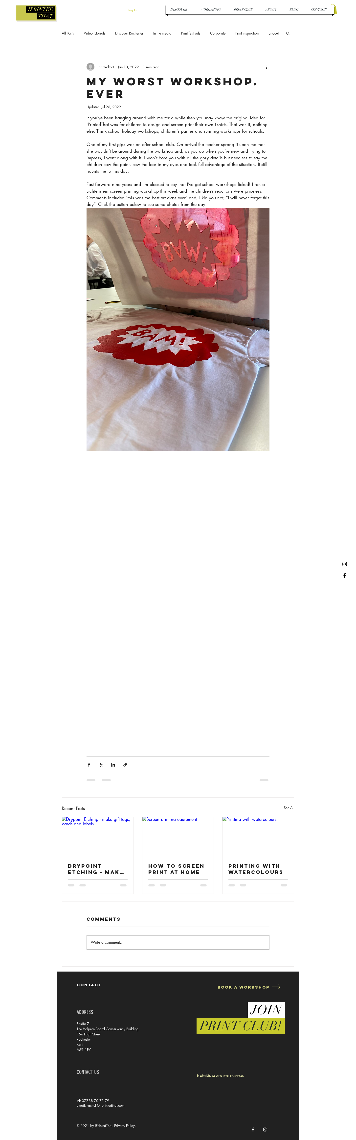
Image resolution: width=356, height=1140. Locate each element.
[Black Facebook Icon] (345, 575)
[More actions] (266, 67)
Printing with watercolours (256, 869)
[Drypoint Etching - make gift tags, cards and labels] (98, 837)
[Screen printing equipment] (178, 837)
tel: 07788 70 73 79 (93, 1100)
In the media (162, 33)
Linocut (273, 33)
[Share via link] (125, 764)
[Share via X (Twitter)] (101, 764)
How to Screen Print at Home (176, 869)
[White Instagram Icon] (265, 1129)
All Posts (68, 33)
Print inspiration (247, 33)
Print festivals (190, 33)
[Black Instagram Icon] (345, 564)
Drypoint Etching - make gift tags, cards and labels (96, 869)
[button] (288, 33)
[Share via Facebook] (89, 764)
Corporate (217, 33)
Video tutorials (94, 33)
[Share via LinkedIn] (113, 764)
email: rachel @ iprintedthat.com (101, 1105)
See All (289, 807)
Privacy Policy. (125, 1125)
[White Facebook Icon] (253, 1129)
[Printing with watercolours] (258, 837)
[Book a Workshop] (242, 987)
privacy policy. (237, 1075)
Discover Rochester (129, 33)
